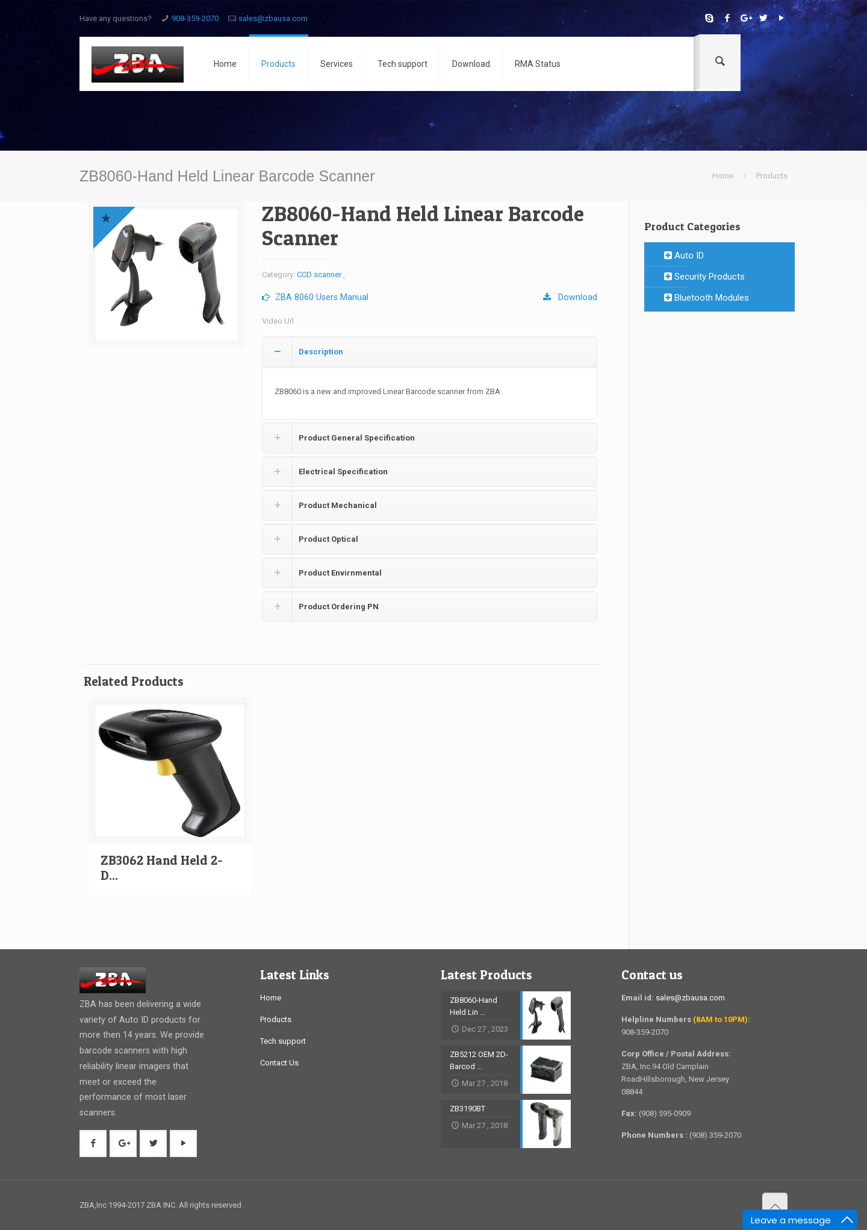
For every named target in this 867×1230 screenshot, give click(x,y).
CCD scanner (319, 274)
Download (570, 297)
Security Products (704, 276)
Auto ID (684, 255)
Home (722, 175)
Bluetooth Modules (706, 297)
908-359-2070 (195, 18)
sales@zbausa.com (273, 18)
